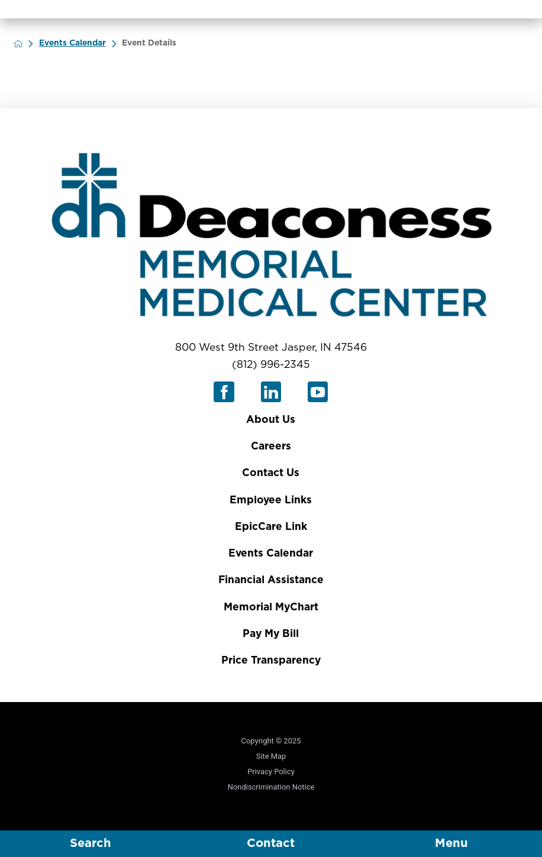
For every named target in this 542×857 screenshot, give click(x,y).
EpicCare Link (271, 527)
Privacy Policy (271, 771)
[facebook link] (224, 391)
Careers (271, 446)
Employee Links (271, 500)
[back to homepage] (26, 43)
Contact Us (270, 473)
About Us (270, 420)
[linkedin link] (271, 391)
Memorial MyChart (271, 607)
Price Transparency (271, 660)
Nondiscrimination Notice (271, 786)
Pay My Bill (271, 634)
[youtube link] (318, 391)
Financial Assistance (271, 580)
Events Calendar (80, 43)
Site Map (271, 756)
